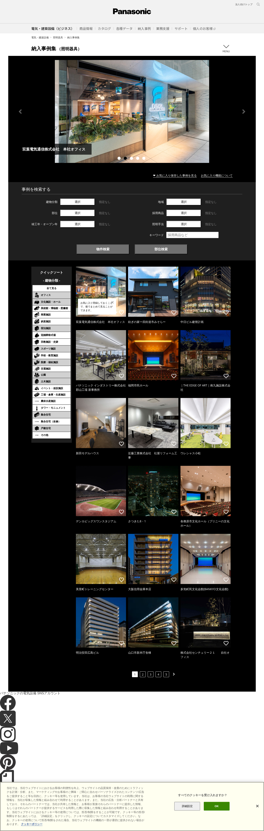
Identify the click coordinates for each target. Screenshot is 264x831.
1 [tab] (120, 159)
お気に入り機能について (217, 175)
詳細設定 (187, 806)
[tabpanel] (132, 111)
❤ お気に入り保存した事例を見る (175, 175)
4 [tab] (138, 159)
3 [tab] (132, 159)
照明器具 (58, 37)
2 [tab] (126, 159)
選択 (77, 202)
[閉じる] (257, 806)
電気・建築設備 (40, 37)
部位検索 (161, 249)
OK (216, 806)
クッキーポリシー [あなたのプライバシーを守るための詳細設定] (31, 824)
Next (244, 111)
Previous (20, 111)
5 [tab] (144, 159)
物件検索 (103, 249)
